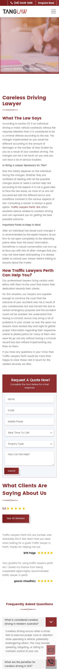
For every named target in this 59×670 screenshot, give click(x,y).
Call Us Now (51, 661)
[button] (29, 622)
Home (6, 68)
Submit (11, 471)
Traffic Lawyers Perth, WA (25, 207)
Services (17, 68)
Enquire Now (46, 3)
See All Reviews (16, 518)
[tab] (29, 622)
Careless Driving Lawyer (36, 68)
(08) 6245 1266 (23, 3)
